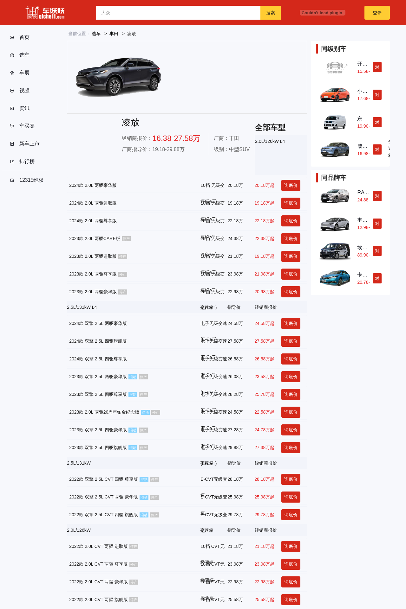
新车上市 (25, 144)
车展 (19, 73)
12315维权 (27, 180)
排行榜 (22, 161)
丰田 (113, 33)
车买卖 (22, 126)
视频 (19, 90)
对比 (377, 68)
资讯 (19, 108)
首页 (19, 37)
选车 (19, 55)
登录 (377, 12)
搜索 (270, 12)
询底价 (291, 185)
